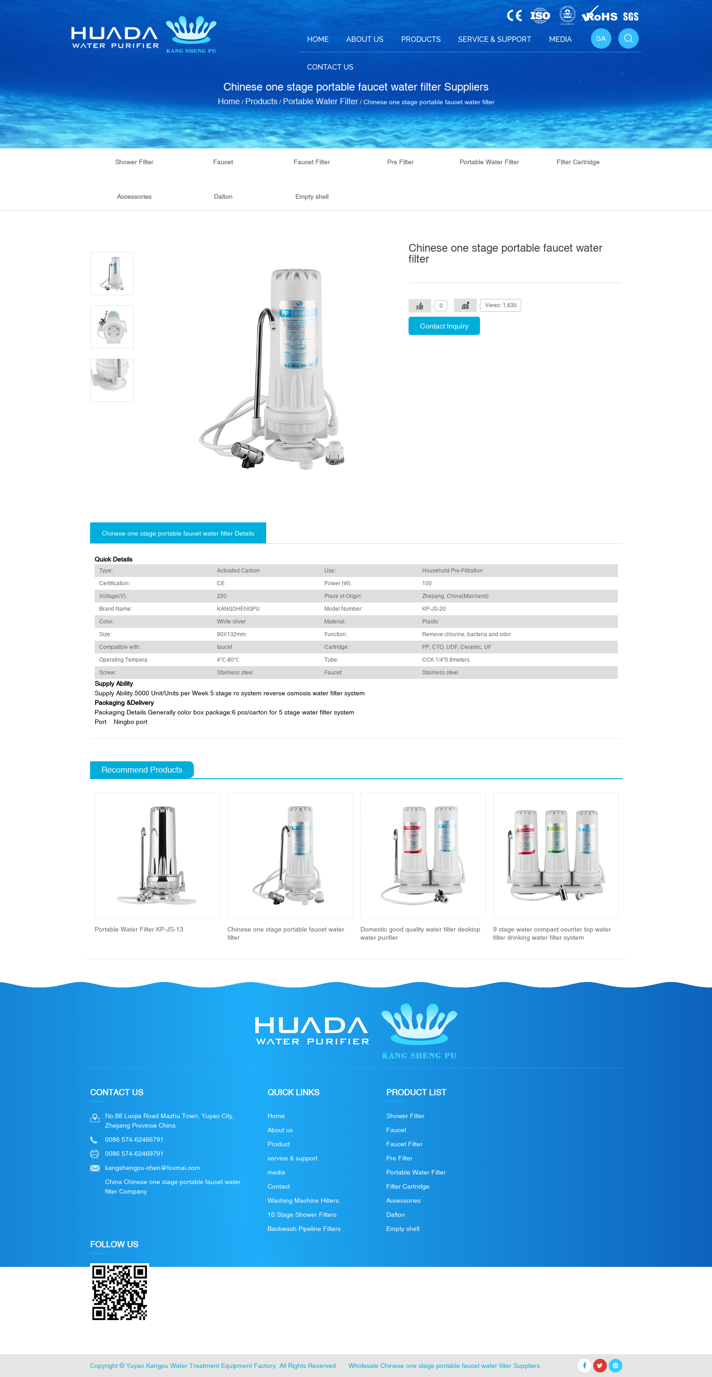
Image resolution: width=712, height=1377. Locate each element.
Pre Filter (400, 162)
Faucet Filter (311, 162)
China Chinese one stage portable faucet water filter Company (173, 1186)
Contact (279, 1186)
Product (279, 1144)
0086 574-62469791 (134, 1153)
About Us (365, 39)
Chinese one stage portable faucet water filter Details (178, 533)
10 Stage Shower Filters (302, 1214)
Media (560, 39)
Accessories (134, 196)
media (276, 1172)
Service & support (494, 39)
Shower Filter (134, 162)
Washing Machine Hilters (303, 1200)
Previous (79, 867)
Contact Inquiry (444, 326)
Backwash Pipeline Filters (304, 1228)
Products (421, 39)
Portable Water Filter (320, 101)
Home (318, 39)
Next (633, 867)
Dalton (223, 196)
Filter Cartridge (578, 162)
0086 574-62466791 (134, 1139)
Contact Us (330, 67)
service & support (293, 1158)
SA (601, 38)
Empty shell (311, 196)
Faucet (223, 162)
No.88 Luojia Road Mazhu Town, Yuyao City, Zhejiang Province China (169, 1120)
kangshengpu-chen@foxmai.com (152, 1167)
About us (280, 1130)
